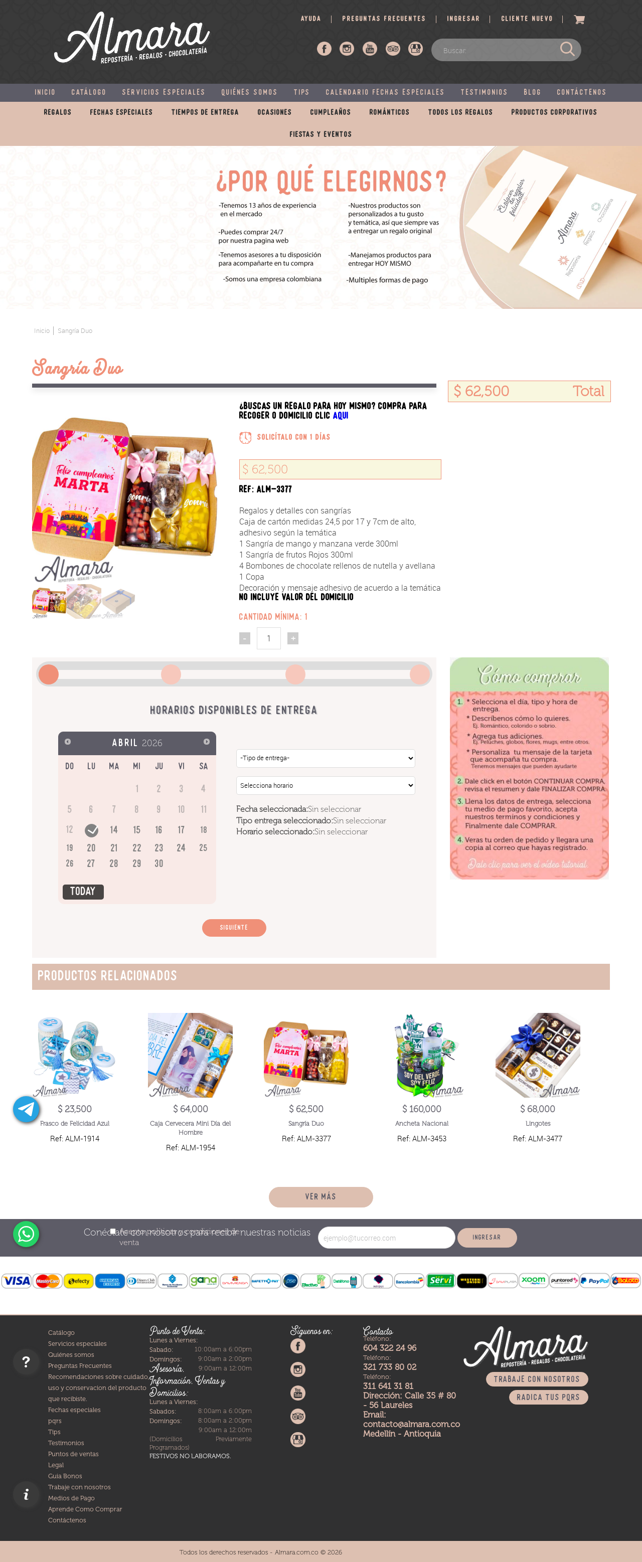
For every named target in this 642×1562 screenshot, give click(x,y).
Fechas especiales (121, 113)
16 (159, 830)
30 (159, 864)
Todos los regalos (460, 113)
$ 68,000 (537, 1109)
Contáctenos (582, 93)
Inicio (45, 93)
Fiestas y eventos (321, 135)
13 (91, 829)
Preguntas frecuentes (384, 19)
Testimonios (485, 93)
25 (204, 848)
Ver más (321, 1197)
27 (91, 864)
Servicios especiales (164, 93)
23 (159, 848)
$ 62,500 (306, 1109)
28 (114, 864)
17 (182, 830)
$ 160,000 (421, 1109)
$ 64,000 (190, 1109)
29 (137, 864)
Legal (56, 1465)
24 (182, 848)
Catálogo (89, 93)
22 (137, 848)
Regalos (58, 113)
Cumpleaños (330, 113)
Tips (302, 93)
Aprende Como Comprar (85, 1509)
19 (70, 848)
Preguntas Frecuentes (80, 1365)
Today (83, 892)
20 (91, 848)
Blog (533, 93)
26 (70, 864)
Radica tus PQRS (548, 1398)
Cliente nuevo (527, 19)
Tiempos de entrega (205, 113)
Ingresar (463, 19)
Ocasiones (275, 113)
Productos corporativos (554, 113)
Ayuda (311, 19)
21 (114, 848)
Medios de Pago (71, 1498)
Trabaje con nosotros (79, 1487)
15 (137, 830)
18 (204, 830)
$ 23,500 (75, 1109)
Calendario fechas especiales (385, 93)
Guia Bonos (65, 1476)
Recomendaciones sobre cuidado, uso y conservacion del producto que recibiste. (98, 1388)
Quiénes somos (250, 93)
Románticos (390, 113)
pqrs (55, 1421)
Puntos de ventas (73, 1454)
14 (114, 830)
